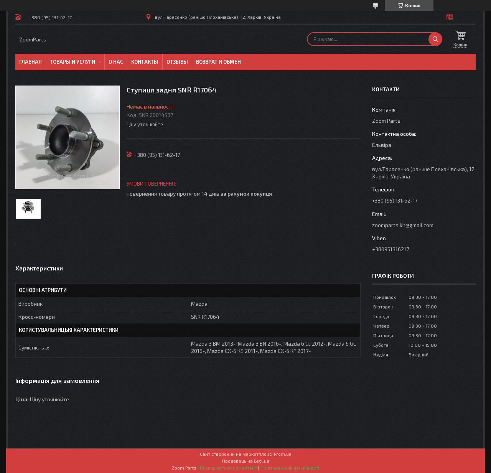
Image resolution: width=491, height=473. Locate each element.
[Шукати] (435, 39)
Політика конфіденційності (289, 467)
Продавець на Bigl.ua (245, 460)
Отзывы (177, 62)
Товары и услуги (72, 62)
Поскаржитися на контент (228, 467)
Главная (30, 62)
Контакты (144, 62)
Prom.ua (283, 454)
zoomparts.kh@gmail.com (402, 225)
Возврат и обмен (218, 62)
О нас (116, 62)
